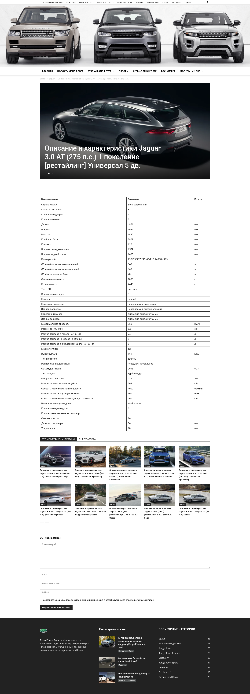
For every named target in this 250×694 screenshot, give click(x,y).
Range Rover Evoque (105, 2)
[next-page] (47, 524)
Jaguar (188, 2)
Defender (165, 2)
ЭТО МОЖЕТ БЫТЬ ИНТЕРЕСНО (58, 439)
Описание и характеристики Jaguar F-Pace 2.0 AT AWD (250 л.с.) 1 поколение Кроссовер (159, 473)
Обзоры (124, 71)
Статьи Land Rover (101, 71)
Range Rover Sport (86, 2)
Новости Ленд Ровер (70, 71)
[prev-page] (42, 524)
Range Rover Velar (124, 2)
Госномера (168, 71)
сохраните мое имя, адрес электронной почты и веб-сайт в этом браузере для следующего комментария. (98, 600)
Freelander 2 (177, 2)
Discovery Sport (152, 2)
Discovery (139, 2)
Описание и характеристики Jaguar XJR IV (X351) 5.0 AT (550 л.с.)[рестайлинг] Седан (90, 511)
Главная (47, 71)
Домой (43, 78)
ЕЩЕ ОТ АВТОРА (87, 439)
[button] (207, 2)
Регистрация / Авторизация (51, 2)
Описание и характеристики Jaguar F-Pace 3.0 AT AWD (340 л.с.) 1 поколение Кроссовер (89, 473)
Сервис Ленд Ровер (145, 71)
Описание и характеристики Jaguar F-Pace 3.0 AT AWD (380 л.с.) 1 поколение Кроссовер (55, 473)
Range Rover (71, 2)
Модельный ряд (191, 71)
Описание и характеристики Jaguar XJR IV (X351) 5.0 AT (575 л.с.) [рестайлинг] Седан (55, 511)
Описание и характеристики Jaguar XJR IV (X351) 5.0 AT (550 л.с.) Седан (194, 511)
